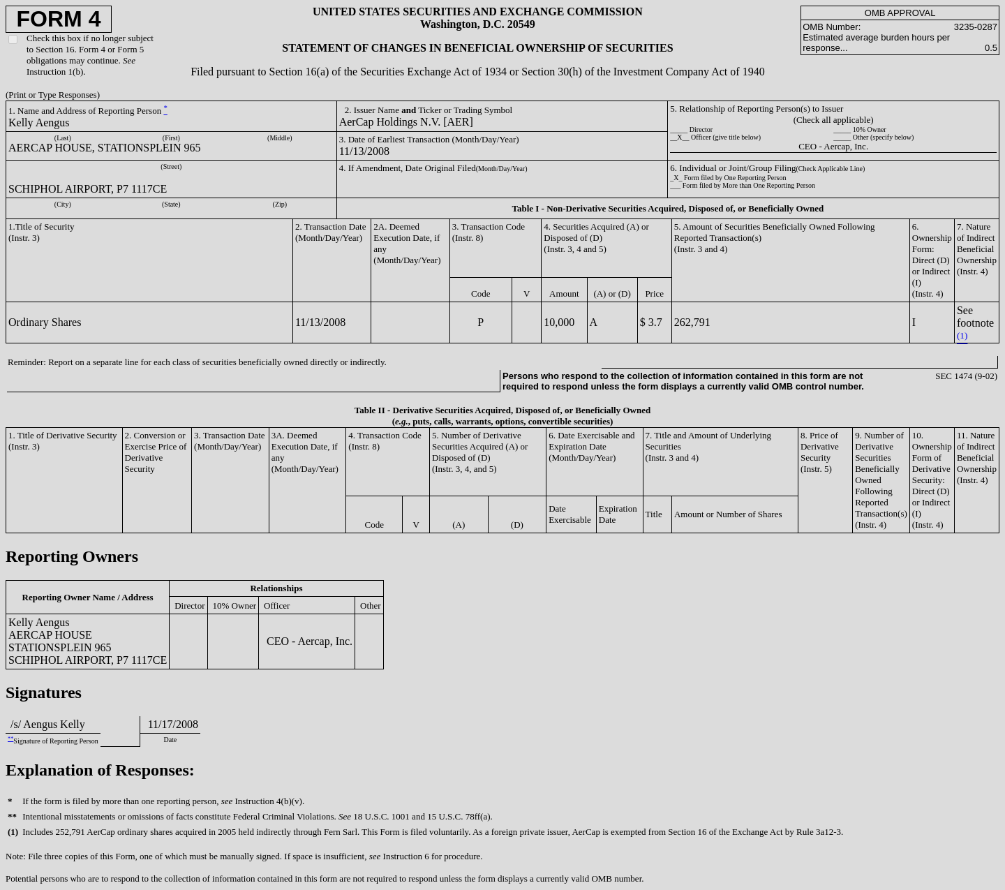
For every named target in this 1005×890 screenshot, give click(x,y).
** (10, 739)
